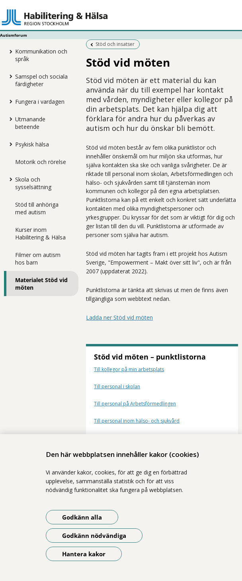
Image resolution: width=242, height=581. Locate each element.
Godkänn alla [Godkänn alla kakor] (82, 517)
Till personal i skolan (117, 386)
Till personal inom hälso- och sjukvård (137, 420)
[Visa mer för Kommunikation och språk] (9, 51)
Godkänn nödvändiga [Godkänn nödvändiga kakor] (94, 536)
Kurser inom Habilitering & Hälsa (40, 233)
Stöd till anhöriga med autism (37, 208)
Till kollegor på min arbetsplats (129, 369)
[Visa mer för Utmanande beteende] (9, 119)
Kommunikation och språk (41, 55)
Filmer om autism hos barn (37, 258)
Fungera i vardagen (39, 101)
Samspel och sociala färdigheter (41, 80)
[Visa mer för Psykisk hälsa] (9, 144)
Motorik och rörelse (40, 162)
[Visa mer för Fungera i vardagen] (9, 101)
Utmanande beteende (30, 122)
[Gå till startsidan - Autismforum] (121, 17)
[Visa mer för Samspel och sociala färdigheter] (9, 76)
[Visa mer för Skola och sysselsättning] (9, 179)
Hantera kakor (83, 554)
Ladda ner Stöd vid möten (119, 317)
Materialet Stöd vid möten (41, 283)
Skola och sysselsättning (33, 183)
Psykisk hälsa (32, 144)
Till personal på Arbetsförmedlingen (135, 403)
